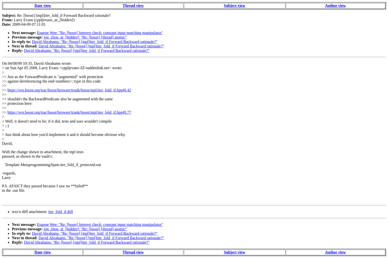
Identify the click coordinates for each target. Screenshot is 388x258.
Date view (42, 5)
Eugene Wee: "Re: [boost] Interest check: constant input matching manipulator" (100, 33)
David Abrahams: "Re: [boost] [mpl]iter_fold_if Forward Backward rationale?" (95, 42)
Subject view (234, 5)
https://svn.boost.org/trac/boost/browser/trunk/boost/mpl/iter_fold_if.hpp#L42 (69, 90)
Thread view (133, 5)
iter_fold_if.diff (60, 212)
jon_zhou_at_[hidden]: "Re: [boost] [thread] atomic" (85, 37)
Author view (335, 5)
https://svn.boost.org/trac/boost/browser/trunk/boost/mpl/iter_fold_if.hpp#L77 (69, 112)
